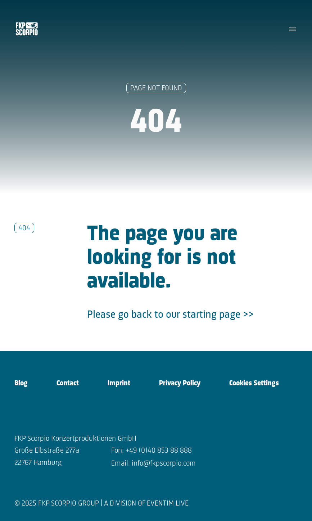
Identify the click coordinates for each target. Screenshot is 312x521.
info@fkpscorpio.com (164, 463)
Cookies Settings (254, 383)
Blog (21, 383)
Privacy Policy (179, 383)
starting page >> (218, 315)
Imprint (119, 383)
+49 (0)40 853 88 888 (159, 450)
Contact (67, 383)
